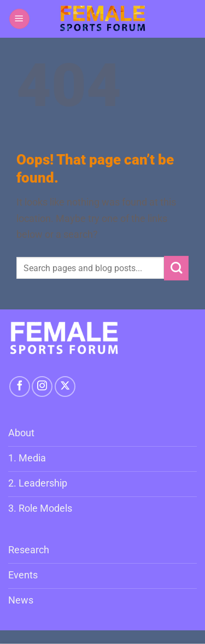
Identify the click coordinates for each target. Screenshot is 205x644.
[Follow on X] (65, 386)
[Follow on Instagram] (42, 386)
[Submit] (176, 268)
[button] (19, 19)
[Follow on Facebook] (19, 386)
